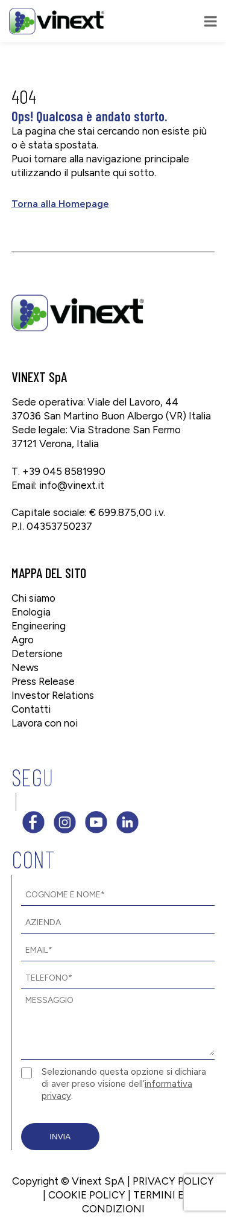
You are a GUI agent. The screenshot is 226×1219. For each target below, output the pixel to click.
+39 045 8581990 (63, 471)
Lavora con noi (44, 723)
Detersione (37, 654)
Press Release (43, 681)
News (25, 667)
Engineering (38, 626)
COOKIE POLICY (86, 1195)
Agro (22, 640)
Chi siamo (33, 598)
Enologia (31, 612)
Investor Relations (52, 695)
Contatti (31, 709)
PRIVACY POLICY (173, 1181)
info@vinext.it (71, 485)
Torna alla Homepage (60, 203)
